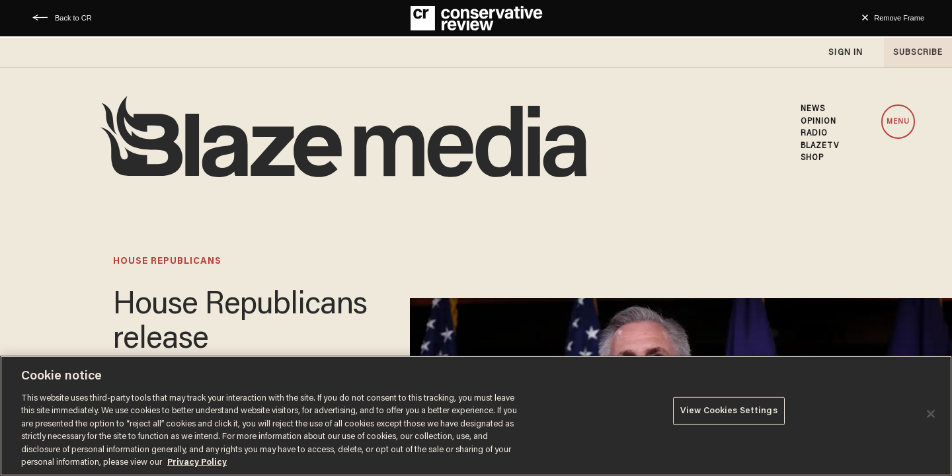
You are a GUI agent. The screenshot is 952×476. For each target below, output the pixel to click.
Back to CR (73, 18)
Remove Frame (899, 18)
